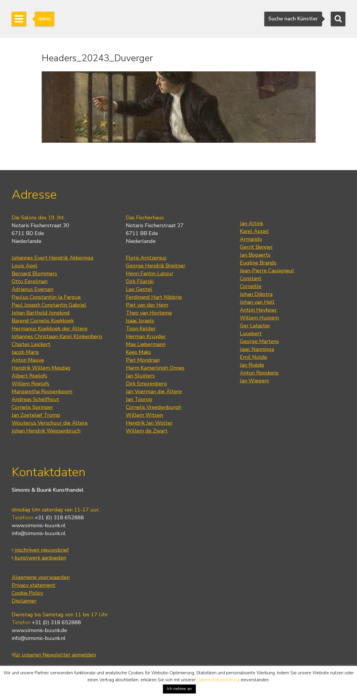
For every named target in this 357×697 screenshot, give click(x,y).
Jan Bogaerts (255, 254)
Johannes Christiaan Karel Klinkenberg (57, 336)
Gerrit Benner (256, 246)
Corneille (250, 286)
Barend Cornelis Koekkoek (43, 320)
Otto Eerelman (30, 281)
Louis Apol (24, 265)
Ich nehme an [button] (179, 688)
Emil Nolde (253, 357)
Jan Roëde (252, 364)
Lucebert (251, 333)
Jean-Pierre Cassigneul (267, 270)
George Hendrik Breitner (155, 265)
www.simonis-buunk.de (39, 630)
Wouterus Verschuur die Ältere (50, 422)
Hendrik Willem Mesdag (41, 367)
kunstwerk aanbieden (39, 557)
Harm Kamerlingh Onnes (155, 367)
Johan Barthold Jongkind (41, 312)
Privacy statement (33, 585)
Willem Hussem (259, 317)
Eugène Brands (258, 262)
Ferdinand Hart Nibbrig (154, 297)
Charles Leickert (31, 344)
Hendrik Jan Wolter (149, 422)
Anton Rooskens (259, 372)
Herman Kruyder (146, 336)
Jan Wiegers (254, 380)
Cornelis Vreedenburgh (153, 407)
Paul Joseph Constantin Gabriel (49, 304)
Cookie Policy (27, 593)
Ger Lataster (255, 325)
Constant (250, 278)
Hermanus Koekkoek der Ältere (49, 328)
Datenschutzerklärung (218, 680)
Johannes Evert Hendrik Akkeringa (52, 257)
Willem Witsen (144, 415)
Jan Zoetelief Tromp (36, 415)
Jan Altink (251, 223)
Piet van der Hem (147, 304)
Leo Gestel (139, 289)
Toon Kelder (141, 328)
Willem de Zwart (147, 430)
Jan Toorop (139, 399)
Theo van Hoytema (149, 312)
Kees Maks (138, 352)
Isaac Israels (140, 320)
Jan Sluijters (140, 375)
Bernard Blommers (34, 273)
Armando (251, 239)
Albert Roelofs (29, 375)
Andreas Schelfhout (35, 399)
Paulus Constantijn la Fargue (46, 297)
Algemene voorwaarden (41, 577)
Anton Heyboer (258, 309)
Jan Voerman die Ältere (154, 391)
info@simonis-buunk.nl (39, 533)
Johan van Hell (257, 302)
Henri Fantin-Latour (149, 273)
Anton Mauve (28, 360)
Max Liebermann (146, 344)
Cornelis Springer (32, 407)
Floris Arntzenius (146, 257)
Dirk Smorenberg (146, 383)
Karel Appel (254, 231)
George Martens (259, 341)
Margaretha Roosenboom (42, 391)
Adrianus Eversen (32, 289)
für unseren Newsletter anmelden (54, 654)
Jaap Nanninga (257, 349)
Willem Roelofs (30, 383)
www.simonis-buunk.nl (39, 525)
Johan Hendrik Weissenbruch (46, 430)
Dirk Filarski (140, 281)
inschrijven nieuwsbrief (40, 549)
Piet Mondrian (143, 360)
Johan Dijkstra (256, 294)
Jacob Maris (25, 352)
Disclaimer (24, 600)
